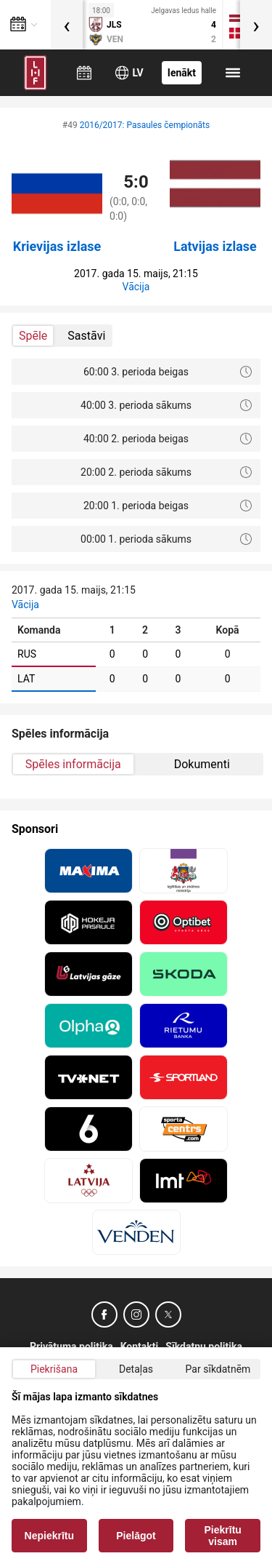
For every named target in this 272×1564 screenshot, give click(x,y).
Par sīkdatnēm (218, 1369)
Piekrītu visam (223, 1535)
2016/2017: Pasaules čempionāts (145, 125)
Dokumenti (202, 764)
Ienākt (182, 73)
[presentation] (67, 24)
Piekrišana (54, 1369)
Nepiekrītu (49, 1535)
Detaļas (136, 1369)
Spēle (33, 336)
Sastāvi (86, 336)
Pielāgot (135, 1535)
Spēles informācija (73, 764)
